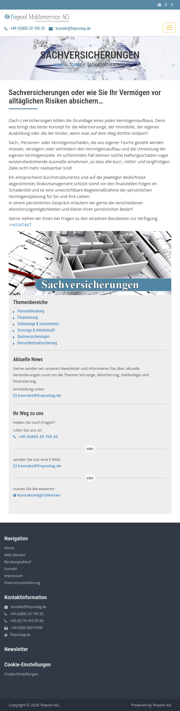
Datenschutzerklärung (22, 582)
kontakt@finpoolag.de (70, 28)
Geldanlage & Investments (38, 323)
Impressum (13, 575)
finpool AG (162, 705)
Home (58, 65)
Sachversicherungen (33, 336)
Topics (75, 65)
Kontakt (10, 568)
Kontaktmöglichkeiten (37, 495)
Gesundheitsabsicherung (37, 343)
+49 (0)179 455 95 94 (23, 620)
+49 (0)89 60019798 (23, 627)
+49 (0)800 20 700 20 (24, 28)
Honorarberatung (30, 311)
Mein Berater (15, 554)
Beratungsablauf (17, 561)
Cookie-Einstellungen (21, 674)
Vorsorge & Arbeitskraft (36, 330)
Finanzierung (27, 317)
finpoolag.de (17, 634)
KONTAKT (22, 225)
